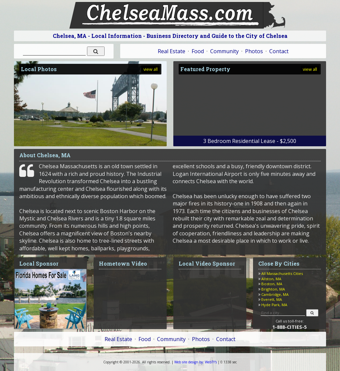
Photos (254, 51)
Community (224, 51)
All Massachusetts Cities (282, 273)
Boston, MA (271, 283)
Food (198, 51)
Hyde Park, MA (274, 304)
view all (150, 69)
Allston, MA (271, 278)
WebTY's (195, 362)
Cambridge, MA (275, 294)
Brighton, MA (273, 289)
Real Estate (171, 51)
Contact (279, 51)
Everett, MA (271, 299)
